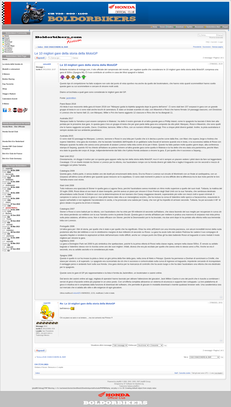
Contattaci (8, 48)
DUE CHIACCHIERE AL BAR (56, 47)
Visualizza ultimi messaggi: (109, 345)
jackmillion (71, 98)
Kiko (7, 191)
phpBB (118, 381)
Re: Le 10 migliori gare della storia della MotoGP (87, 303)
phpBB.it (136, 386)
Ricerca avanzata (216, 37)
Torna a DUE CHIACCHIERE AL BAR (51, 357)
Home (155, 27)
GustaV (8, 196)
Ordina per (138, 345)
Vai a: (186, 357)
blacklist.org (139, 384)
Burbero (9, 213)
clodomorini (10, 185)
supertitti (9, 168)
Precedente (197, 47)
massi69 (10, 241)
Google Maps (9, 46)
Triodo (9, 219)
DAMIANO (9, 180)
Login (221, 42)
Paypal (225, 27)
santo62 (10, 225)
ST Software (128, 384)
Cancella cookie (184, 373)
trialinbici (10, 230)
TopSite (189, 27)
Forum (162, 27)
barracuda (9, 174)
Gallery (170, 27)
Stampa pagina (217, 47)
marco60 (10, 247)
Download (180, 27)
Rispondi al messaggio (40, 58)
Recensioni (199, 27)
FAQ (208, 42)
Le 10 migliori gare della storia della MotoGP (66, 53)
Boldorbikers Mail (213, 27)
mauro (8, 202)
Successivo (207, 47)
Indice (40, 47)
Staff (176, 373)
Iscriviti (214, 42)
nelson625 (47, 64)
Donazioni (8, 50)
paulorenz (10, 236)
